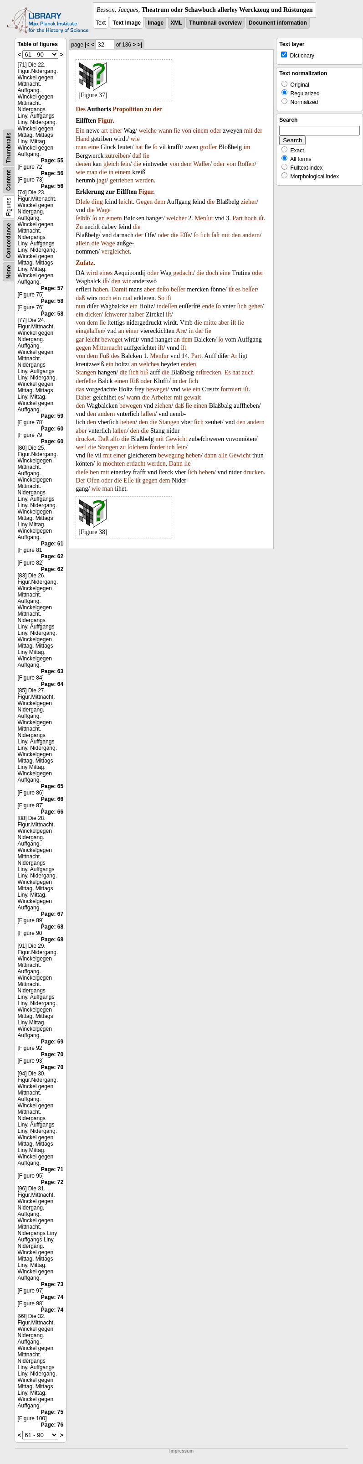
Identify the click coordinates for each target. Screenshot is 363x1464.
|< (87, 45)
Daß (103, 439)
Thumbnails (8, 147)
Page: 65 (52, 786)
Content (8, 180)
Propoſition (127, 109)
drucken (253, 472)
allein (83, 243)
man (81, 147)
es (238, 289)
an (102, 218)
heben (127, 422)
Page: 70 (52, 1054)
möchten (114, 463)
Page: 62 (52, 556)
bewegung (171, 455)
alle (222, 455)
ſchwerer (115, 314)
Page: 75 (52, 1412)
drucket (85, 439)
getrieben (121, 180)
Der (80, 480)
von (186, 130)
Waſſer (201, 164)
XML (176, 23)
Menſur (203, 218)
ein (117, 298)
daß (136, 155)
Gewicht (176, 439)
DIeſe (83, 201)
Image (156, 23)
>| (140, 45)
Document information (278, 23)
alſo (115, 439)
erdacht (136, 463)
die (137, 164)
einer (115, 130)
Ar (233, 356)
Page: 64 (52, 684)
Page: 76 (52, 1425)
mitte (210, 322)
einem (200, 130)
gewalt (192, 397)
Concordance (8, 240)
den (235, 235)
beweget (112, 339)
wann (165, 130)
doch (212, 273)
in (110, 172)
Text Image (126, 23)
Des (81, 109)
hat (139, 147)
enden (188, 364)
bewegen (130, 405)
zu (148, 109)
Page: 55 (52, 160)
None (8, 272)
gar (80, 339)
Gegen (144, 201)
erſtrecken (208, 372)
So (161, 298)
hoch (250, 218)
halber (136, 314)
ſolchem (138, 447)
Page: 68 (52, 927)
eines (105, 273)
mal (127, 298)
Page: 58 (52, 301)
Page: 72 (52, 1182)
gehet (255, 306)
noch (105, 298)
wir (126, 281)
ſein (125, 164)
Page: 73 (52, 1284)
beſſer (178, 289)
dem (186, 164)
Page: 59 (52, 416)
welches (149, 364)
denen (83, 164)
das (80, 389)
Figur (105, 120)
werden (144, 180)
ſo (155, 147)
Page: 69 (52, 1041)
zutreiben (117, 155)
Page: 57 (52, 288)
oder (215, 130)
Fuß (104, 356)
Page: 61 (52, 543)
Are (180, 330)
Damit (119, 289)
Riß (134, 381)
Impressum (181, 1451)
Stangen (86, 372)
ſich (205, 235)
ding (97, 201)
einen (121, 381)
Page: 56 (52, 173)
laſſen (148, 413)
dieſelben (87, 472)
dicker (93, 314)
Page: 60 (52, 429)
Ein (80, 130)
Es (228, 372)
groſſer (208, 147)
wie (134, 138)
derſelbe (86, 381)
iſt (261, 218)
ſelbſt (82, 218)
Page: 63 (52, 671)
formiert (230, 389)
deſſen (169, 306)
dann (211, 455)
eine (93, 147)
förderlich (161, 447)
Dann (176, 463)
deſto (163, 289)
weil (81, 447)
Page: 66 (52, 799)
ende (208, 306)
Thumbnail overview (215, 23)
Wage (103, 210)
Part (237, 218)
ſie (177, 130)
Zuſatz (84, 263)
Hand (82, 138)
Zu (79, 226)
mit (248, 130)
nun (80, 306)
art (104, 130)
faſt (215, 235)
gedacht (183, 273)
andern (251, 235)
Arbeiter (161, 397)
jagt (101, 180)
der (157, 109)
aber (149, 289)
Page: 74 (52, 1297)
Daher (83, 397)
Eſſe (185, 235)
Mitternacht (107, 347)
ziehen (163, 405)
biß (144, 372)
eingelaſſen (89, 330)
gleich (111, 164)
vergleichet (116, 251)
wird (92, 273)
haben (100, 289)
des (115, 356)
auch (248, 372)
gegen (83, 347)
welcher (176, 218)
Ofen (93, 480)
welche (147, 130)
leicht (126, 201)
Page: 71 (52, 1169)
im (247, 147)
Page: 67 (52, 914)
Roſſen (245, 164)
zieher (248, 201)
